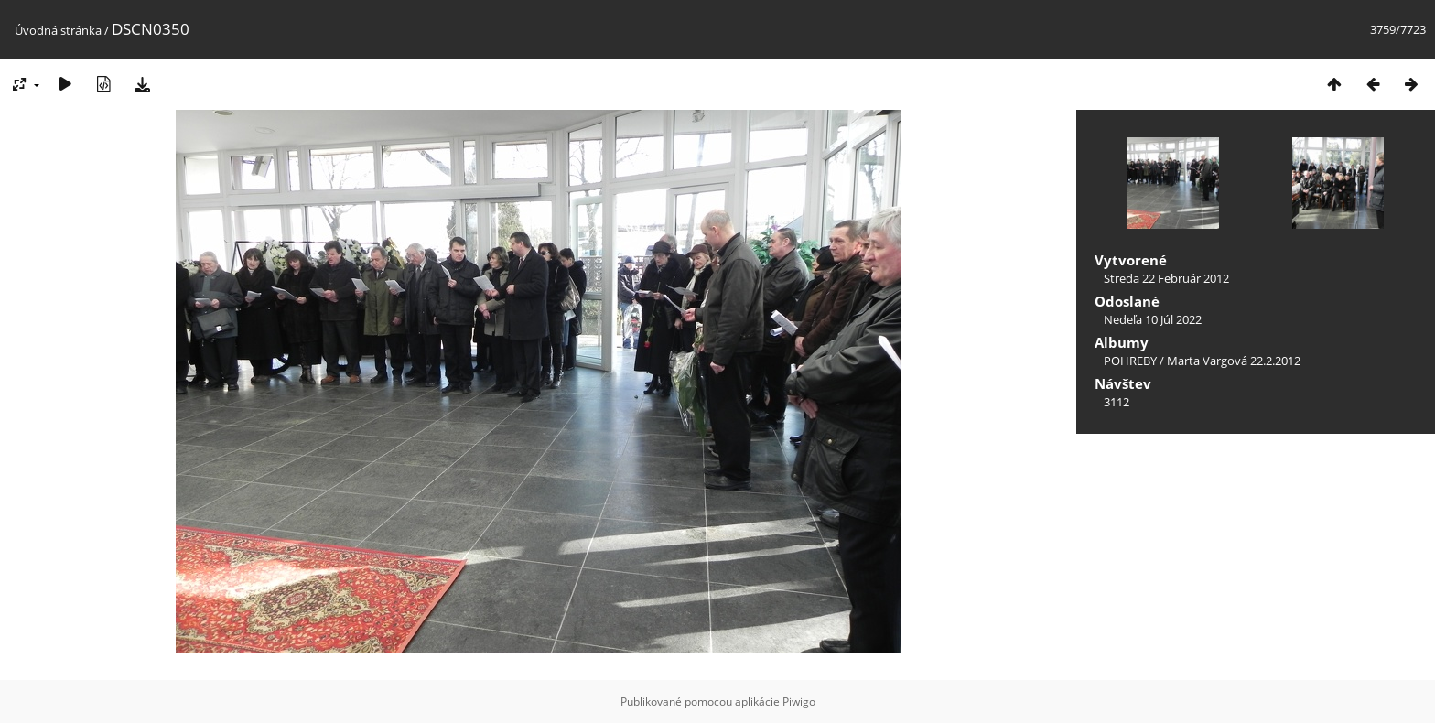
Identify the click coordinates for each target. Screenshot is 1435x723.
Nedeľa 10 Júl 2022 (1153, 319)
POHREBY (1130, 360)
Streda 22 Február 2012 (1166, 278)
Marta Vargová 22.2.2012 (1233, 360)
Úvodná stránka (58, 30)
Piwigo (798, 701)
